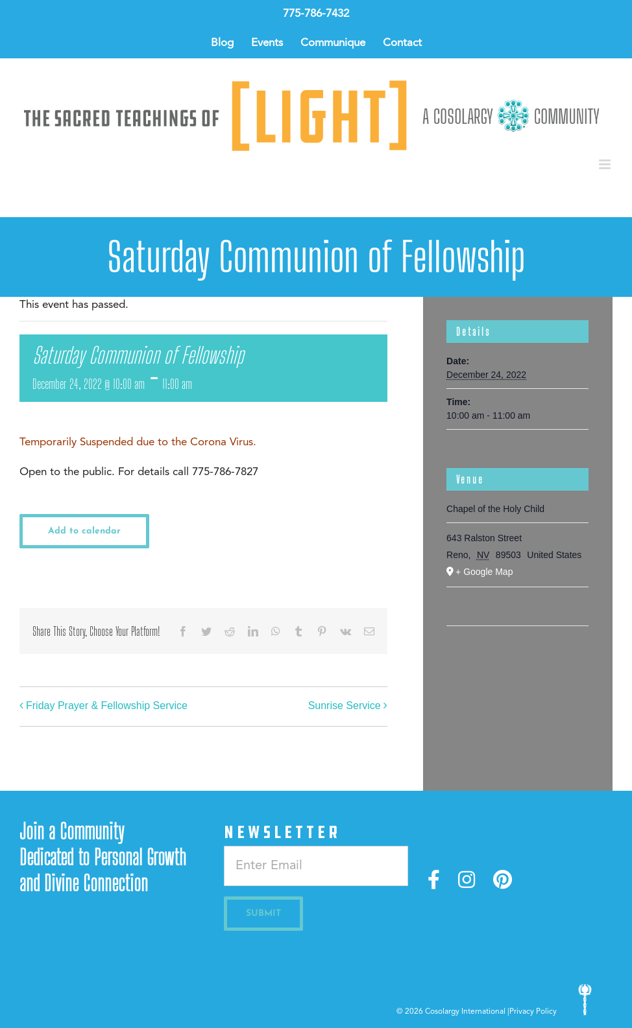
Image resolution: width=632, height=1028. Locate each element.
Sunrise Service (344, 706)
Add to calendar (84, 531)
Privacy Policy (533, 1012)
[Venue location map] (517, 665)
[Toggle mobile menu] (606, 164)
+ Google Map (484, 572)
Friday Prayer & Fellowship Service (107, 706)
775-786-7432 (316, 13)
